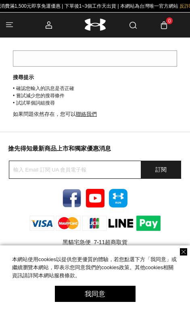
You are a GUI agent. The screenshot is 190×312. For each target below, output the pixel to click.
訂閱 (161, 169)
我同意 (95, 294)
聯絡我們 (86, 114)
